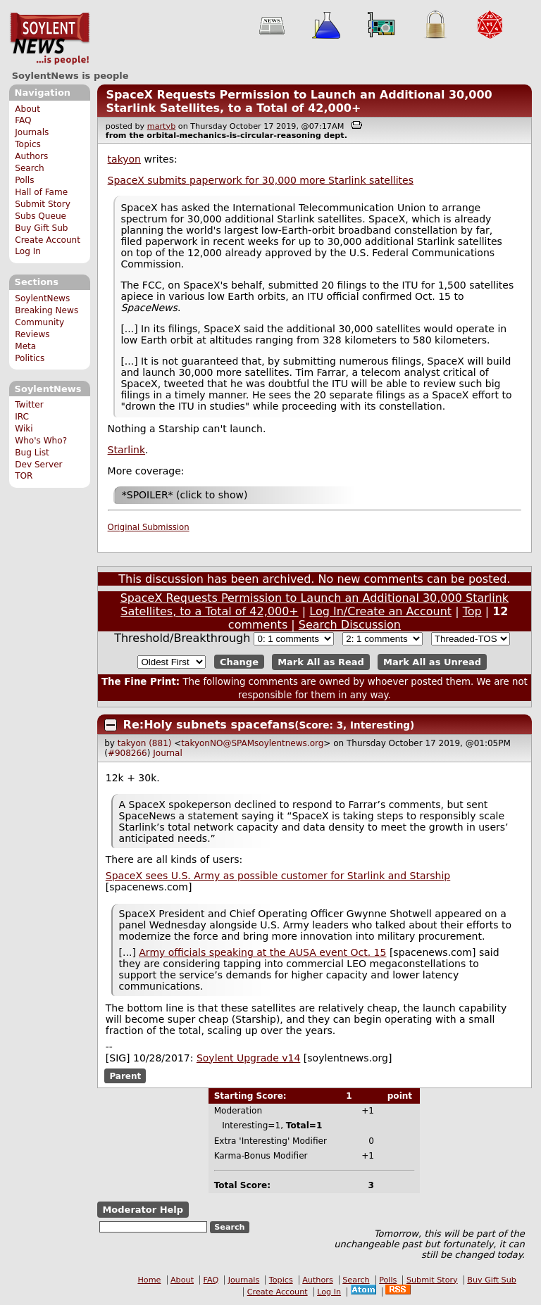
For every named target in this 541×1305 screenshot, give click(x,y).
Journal (167, 753)
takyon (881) (145, 743)
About (27, 109)
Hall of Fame (41, 192)
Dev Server (38, 464)
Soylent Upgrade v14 (248, 1058)
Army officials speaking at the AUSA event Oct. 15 (262, 952)
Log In (28, 251)
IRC (22, 417)
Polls (24, 180)
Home (149, 1280)
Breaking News (46, 310)
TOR (23, 476)
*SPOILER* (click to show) (185, 494)
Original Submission (148, 527)
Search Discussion (350, 624)
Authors (31, 156)
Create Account (47, 240)
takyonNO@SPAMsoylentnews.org (252, 743)
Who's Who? (41, 441)
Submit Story (42, 204)
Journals (32, 132)
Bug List (32, 453)
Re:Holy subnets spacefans (209, 724)
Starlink (126, 449)
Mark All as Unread (432, 662)
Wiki (23, 429)
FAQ (23, 120)
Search (29, 168)
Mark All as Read (321, 662)
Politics (29, 358)
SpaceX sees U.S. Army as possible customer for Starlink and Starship (278, 875)
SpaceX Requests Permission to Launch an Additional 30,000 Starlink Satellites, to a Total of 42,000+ (299, 101)
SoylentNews (49, 39)
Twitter (29, 405)
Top (472, 611)
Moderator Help (142, 1209)
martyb (161, 126)
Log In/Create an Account (380, 611)
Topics (28, 144)
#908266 (127, 753)
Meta (25, 346)
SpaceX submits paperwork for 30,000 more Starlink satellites (260, 180)
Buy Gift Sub (41, 228)
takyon (124, 159)
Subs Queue (40, 216)
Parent (125, 1076)
